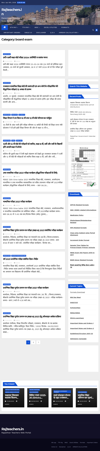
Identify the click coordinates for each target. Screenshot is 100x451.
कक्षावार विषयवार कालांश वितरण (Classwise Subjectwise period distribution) (82, 105)
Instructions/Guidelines (19, 255)
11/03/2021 (8, 320)
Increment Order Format (79, 240)
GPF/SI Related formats (79, 205)
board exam (7, 54)
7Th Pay (25, 27)
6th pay (13, 27)
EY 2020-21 (21, 114)
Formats (65, 27)
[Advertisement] (83, 63)
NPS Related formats (78, 228)
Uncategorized (34, 392)
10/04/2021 (9, 234)
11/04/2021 (8, 176)
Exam (13, 140)
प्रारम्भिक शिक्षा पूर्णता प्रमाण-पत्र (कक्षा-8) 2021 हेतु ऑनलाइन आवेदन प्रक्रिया (32, 316)
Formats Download (77, 292)
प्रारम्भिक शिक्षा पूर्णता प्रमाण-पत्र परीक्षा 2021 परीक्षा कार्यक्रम (25, 287)
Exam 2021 (14, 114)
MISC (37, 27)
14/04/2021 (9, 151)
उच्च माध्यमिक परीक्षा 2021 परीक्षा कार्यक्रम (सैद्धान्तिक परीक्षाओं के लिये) (30, 173)
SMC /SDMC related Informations (83, 210)
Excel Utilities (50, 27)
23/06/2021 (9, 122)
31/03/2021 (9, 263)
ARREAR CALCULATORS (68, 32)
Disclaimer (41, 32)
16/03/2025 (84, 401)
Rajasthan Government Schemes (60, 392)
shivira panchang (34, 389)
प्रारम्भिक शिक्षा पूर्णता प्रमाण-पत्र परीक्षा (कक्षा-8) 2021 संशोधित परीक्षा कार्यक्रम (33, 230)
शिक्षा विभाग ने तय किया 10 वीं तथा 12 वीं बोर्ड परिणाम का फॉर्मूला (27, 118)
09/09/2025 (35, 401)
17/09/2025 (11, 401)
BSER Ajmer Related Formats (81, 260)
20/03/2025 (59, 401)
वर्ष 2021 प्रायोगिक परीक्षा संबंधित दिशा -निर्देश (20, 259)
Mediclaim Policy (76, 215)
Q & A (52, 32)
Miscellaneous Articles (12, 392)
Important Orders (12, 32)
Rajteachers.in (12, 429)
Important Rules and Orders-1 (82, 323)
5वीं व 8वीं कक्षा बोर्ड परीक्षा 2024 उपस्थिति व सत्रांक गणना (25, 57)
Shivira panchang (77, 318)
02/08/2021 (9, 93)
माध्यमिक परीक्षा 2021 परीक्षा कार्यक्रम (17, 201)
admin (17, 61)
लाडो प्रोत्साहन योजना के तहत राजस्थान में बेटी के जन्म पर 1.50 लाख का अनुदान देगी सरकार (82, 121)
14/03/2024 (9, 61)
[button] (93, 30)
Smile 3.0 (28, 32)
